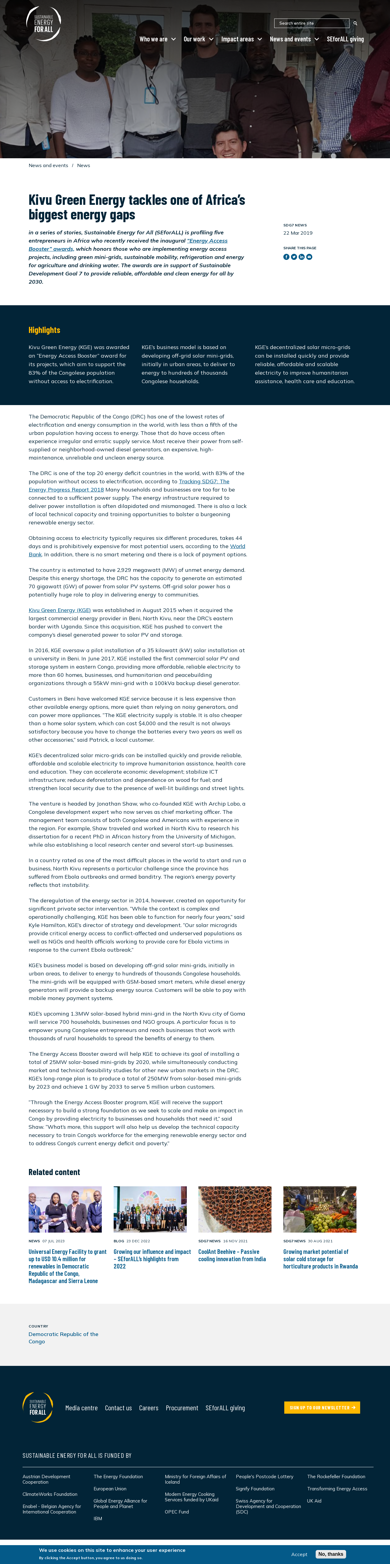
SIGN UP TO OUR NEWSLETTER (320, 1407)
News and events (290, 39)
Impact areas (238, 39)
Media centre (81, 1407)
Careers (148, 1407)
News (83, 165)
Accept (299, 1555)
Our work (194, 39)
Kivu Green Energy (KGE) (60, 610)
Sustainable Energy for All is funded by (77, 1455)
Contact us (118, 1407)
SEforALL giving (345, 39)
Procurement (182, 1407)
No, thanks (330, 1555)
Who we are (154, 39)
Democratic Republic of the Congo (63, 1338)
